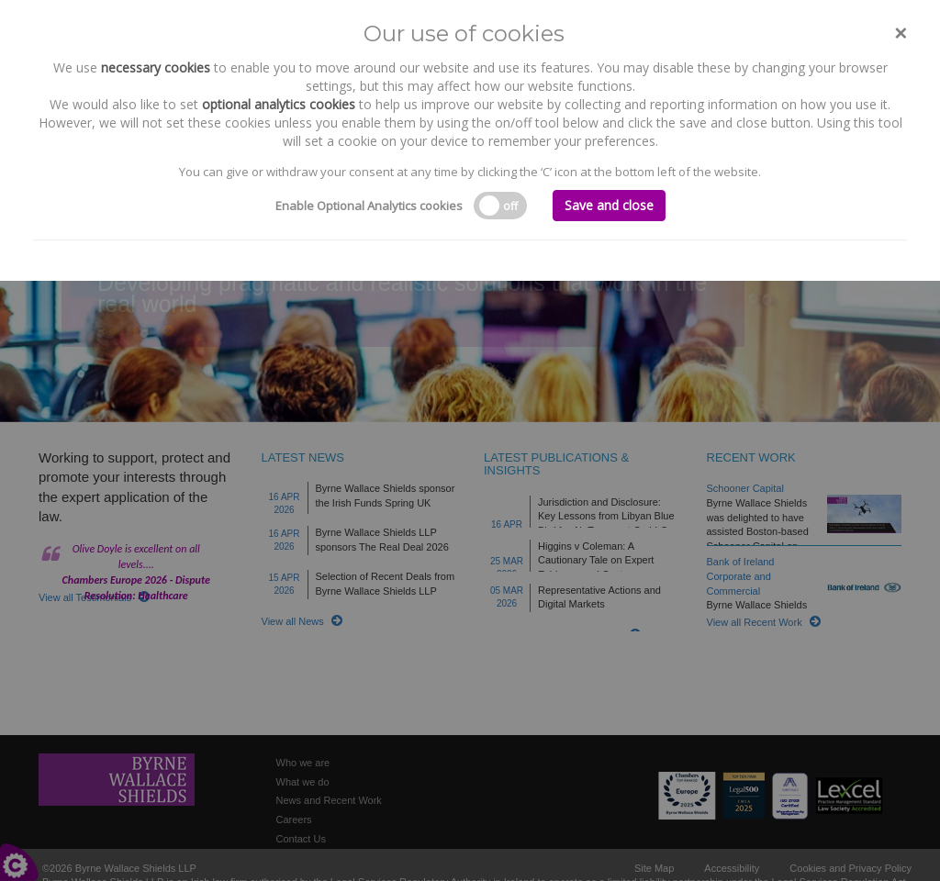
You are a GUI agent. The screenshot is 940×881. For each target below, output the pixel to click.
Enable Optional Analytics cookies (369, 205)
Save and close (609, 205)
